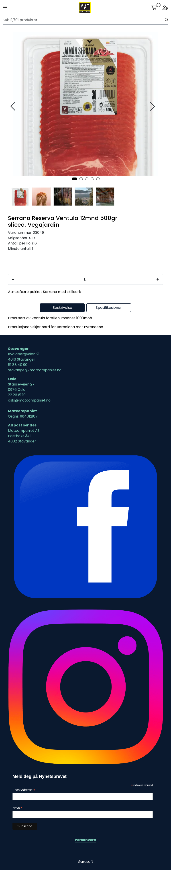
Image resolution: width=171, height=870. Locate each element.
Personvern (85, 839)
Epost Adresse (23, 790)
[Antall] (85, 279)
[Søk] (84, 20)
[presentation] (13, 106)
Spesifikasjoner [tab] (109, 307)
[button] (74, 179)
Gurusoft (85, 861)
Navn (17, 808)
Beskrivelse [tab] (62, 307)
